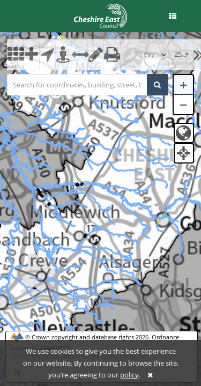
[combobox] (181, 55)
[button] (172, 16)
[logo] (101, 15)
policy (129, 375)
